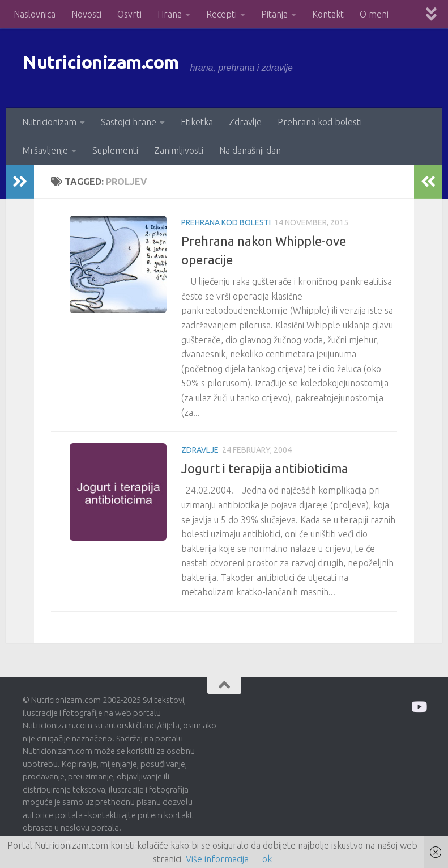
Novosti (86, 14)
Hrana (169, 14)
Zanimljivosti (178, 150)
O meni (374, 14)
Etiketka (197, 122)
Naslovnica (35, 14)
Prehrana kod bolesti (320, 122)
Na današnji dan (250, 150)
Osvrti (129, 14)
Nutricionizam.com (124, 67)
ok (267, 859)
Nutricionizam (49, 122)
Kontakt (328, 14)
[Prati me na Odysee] (418, 707)
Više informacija (217, 859)
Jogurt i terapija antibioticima (264, 468)
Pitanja (274, 14)
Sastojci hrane (128, 122)
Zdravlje (245, 122)
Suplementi (115, 150)
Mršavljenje (45, 150)
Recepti (221, 14)
